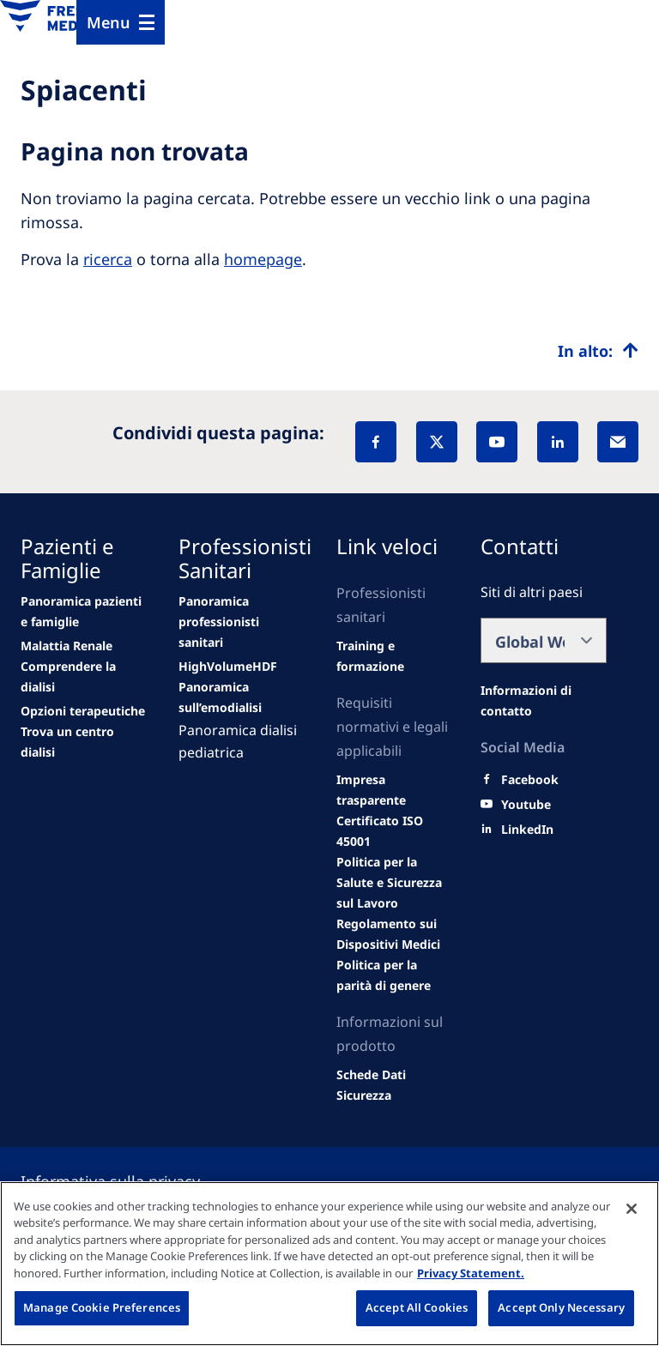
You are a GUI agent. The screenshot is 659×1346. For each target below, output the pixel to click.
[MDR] (394, 934)
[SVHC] (394, 975)
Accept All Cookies (417, 1307)
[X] (436, 441)
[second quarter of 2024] (84, 676)
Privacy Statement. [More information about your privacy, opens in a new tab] (470, 1273)
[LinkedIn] (557, 441)
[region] (329, 1263)
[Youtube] (526, 804)
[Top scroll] (598, 351)
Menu (108, 22)
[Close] (631, 1209)
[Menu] (120, 22)
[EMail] (617, 441)
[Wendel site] (66, 646)
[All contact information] (544, 700)
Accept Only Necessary (561, 1307)
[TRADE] (394, 1085)
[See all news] (83, 711)
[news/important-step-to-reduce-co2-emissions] (84, 611)
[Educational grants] (394, 883)
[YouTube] (496, 441)
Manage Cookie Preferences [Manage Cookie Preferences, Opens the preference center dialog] (101, 1307)
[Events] (227, 666)
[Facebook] (375, 441)
